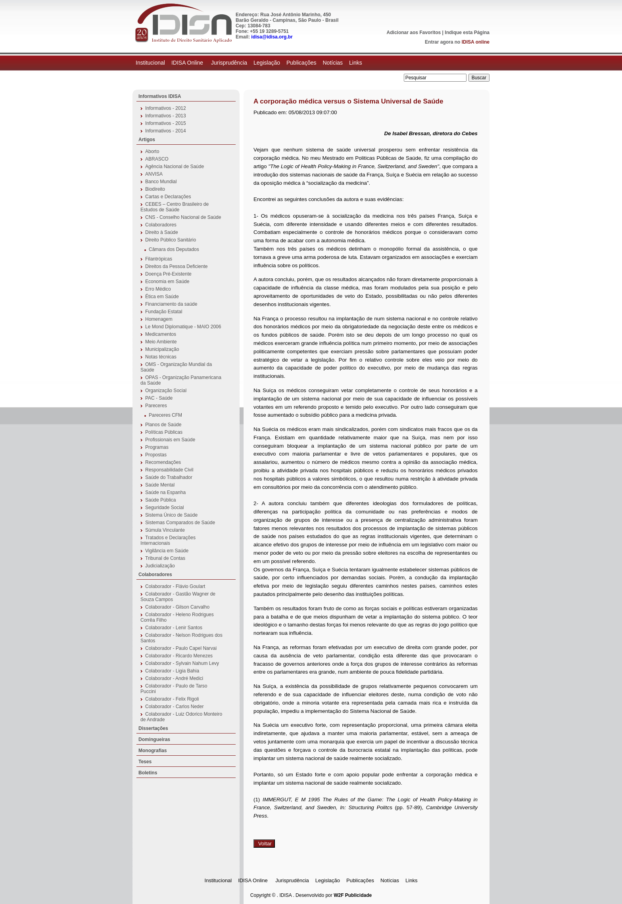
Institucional (150, 62)
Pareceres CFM (165, 415)
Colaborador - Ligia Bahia (172, 671)
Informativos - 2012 (165, 108)
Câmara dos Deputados (174, 249)
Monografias (152, 750)
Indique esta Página (467, 32)
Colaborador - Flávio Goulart (175, 586)
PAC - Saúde (159, 398)
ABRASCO (157, 159)
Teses (145, 761)
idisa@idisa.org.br (271, 37)
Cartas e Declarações (168, 196)
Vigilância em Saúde (166, 551)
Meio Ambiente (161, 342)
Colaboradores (161, 225)
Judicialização (160, 566)
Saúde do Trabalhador (168, 477)
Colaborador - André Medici (174, 678)
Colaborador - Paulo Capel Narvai (181, 648)
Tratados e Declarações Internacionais (168, 540)
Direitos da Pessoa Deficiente (176, 266)
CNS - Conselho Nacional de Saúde (183, 217)
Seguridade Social (164, 507)
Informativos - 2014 (165, 131)
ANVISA (154, 174)
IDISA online (476, 42)
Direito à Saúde (161, 232)
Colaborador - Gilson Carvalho (177, 607)
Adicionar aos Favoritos (414, 32)
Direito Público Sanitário (170, 240)
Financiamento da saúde (171, 304)
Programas (157, 447)
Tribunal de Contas (165, 558)
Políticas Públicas (163, 432)
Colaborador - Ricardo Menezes (179, 656)
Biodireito (155, 189)
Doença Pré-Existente (168, 274)
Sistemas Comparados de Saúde (180, 522)
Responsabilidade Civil (169, 470)
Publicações (301, 62)
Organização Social (165, 390)
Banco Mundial (161, 181)
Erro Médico (158, 289)
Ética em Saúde (162, 296)
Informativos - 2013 (165, 116)
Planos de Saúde (163, 424)
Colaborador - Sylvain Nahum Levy (182, 663)
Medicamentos (160, 334)
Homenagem (159, 319)
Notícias (333, 62)
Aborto (152, 151)
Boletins (147, 773)
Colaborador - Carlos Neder (174, 706)
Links (355, 62)
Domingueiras (154, 739)
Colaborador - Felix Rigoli (172, 699)
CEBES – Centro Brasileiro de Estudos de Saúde (174, 207)
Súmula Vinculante (165, 530)
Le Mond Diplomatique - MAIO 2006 (183, 326)
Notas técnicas (161, 357)
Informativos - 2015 (165, 123)
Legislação (266, 62)
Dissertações (153, 728)
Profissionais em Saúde (170, 439)
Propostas (156, 455)
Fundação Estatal (163, 311)
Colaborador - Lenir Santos (173, 627)
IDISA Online (188, 62)
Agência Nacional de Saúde (174, 166)
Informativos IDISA (159, 96)
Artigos (146, 139)
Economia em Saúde (167, 281)
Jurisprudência (229, 62)
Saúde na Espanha (165, 492)
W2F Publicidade (353, 895)
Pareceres (156, 405)
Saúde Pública (160, 500)
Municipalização (162, 349)
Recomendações (163, 462)
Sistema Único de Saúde (171, 515)
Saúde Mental (160, 485)
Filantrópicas (158, 259)
